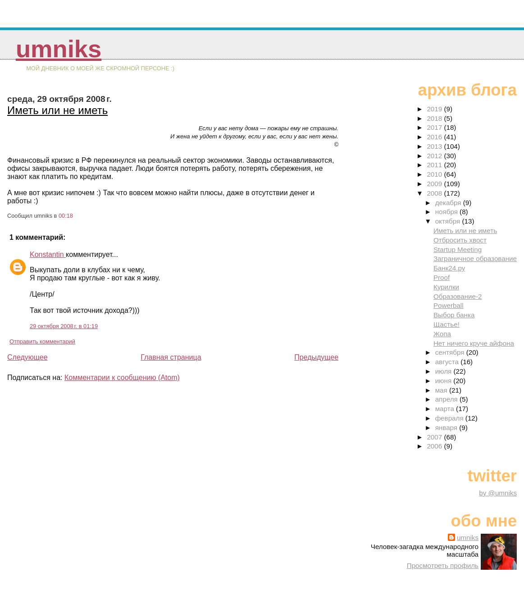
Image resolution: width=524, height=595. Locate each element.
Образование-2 (457, 296)
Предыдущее (316, 357)
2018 (435, 118)
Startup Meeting (457, 249)
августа (448, 362)
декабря (449, 202)
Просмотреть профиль (442, 565)
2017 (435, 127)
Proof (441, 277)
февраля (450, 418)
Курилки (446, 287)
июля (444, 371)
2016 (435, 137)
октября (448, 221)
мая (442, 390)
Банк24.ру (449, 268)
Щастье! (446, 324)
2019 (435, 109)
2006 (435, 446)
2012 (435, 156)
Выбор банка (453, 315)
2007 (435, 437)
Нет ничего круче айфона (473, 343)
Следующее (27, 357)
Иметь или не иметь (57, 110)
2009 (435, 184)
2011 (435, 165)
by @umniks (498, 493)
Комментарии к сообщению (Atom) (122, 377)
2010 (435, 174)
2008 (435, 193)
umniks (58, 49)
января (447, 427)
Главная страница (171, 357)
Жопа (442, 334)
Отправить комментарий (42, 341)
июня (444, 380)
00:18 (66, 215)
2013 (435, 146)
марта (445, 408)
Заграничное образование (475, 258)
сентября (450, 352)
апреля (447, 399)
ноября (447, 211)
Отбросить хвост (460, 240)
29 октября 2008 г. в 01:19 (64, 326)
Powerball (448, 305)
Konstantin (48, 254)
